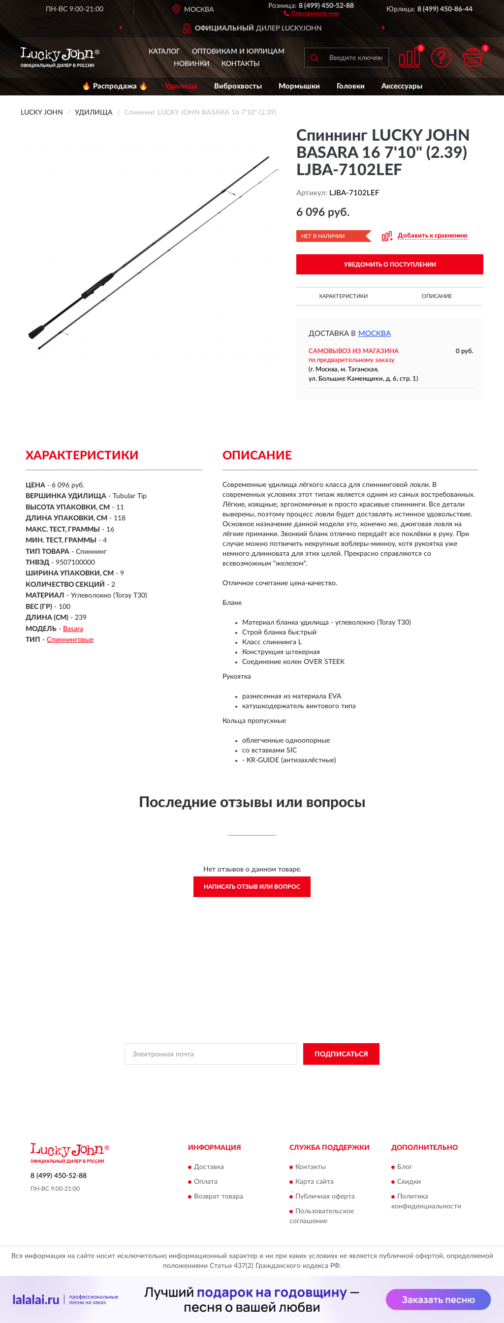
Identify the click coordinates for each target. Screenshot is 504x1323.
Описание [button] (437, 296)
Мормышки (299, 86)
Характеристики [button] (343, 296)
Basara (73, 629)
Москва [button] (374, 333)
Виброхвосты (238, 86)
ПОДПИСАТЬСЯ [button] (341, 1054)
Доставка (209, 1167)
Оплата (206, 1181)
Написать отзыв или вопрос (252, 887)
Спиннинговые (70, 639)
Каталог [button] (164, 51)
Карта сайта (314, 1181)
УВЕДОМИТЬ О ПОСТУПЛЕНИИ (390, 265)
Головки (351, 86)
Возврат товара (218, 1196)
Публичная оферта (325, 1196)
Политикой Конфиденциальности (244, 1076)
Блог (404, 1167)
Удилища (181, 86)
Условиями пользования (331, 1076)
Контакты (240, 63)
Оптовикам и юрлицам (238, 51)
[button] (311, 13)
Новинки (192, 63)
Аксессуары (401, 86)
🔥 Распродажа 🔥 (115, 86)
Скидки (409, 1181)
